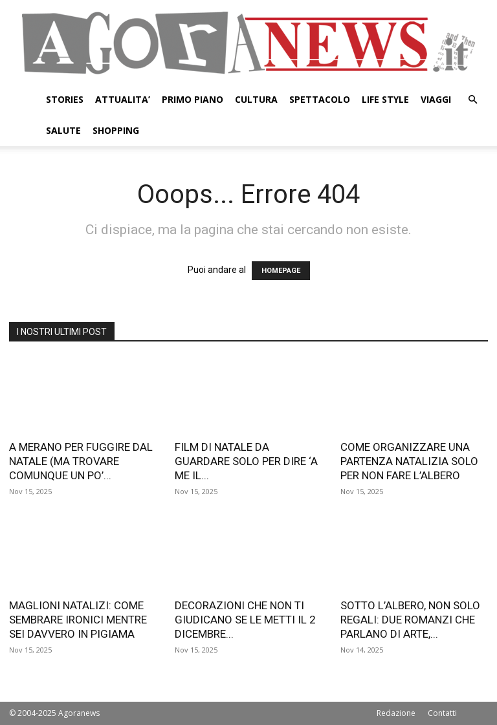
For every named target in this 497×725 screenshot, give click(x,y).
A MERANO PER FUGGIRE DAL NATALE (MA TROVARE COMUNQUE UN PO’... (81, 461)
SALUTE (63, 130)
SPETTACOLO (319, 99)
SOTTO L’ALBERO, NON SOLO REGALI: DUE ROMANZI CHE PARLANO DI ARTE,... (410, 619)
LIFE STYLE (385, 99)
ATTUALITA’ (122, 99)
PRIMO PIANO (192, 99)
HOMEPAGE (280, 270)
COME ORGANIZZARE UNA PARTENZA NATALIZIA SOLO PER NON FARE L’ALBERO (409, 461)
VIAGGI (436, 99)
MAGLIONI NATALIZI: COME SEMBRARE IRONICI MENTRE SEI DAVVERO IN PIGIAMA (78, 619)
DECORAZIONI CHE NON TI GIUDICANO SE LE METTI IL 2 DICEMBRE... (245, 619)
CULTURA (256, 99)
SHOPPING (116, 130)
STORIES (64, 99)
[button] (472, 100)
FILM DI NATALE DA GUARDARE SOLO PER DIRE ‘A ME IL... (246, 461)
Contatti (442, 713)
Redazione (396, 713)
